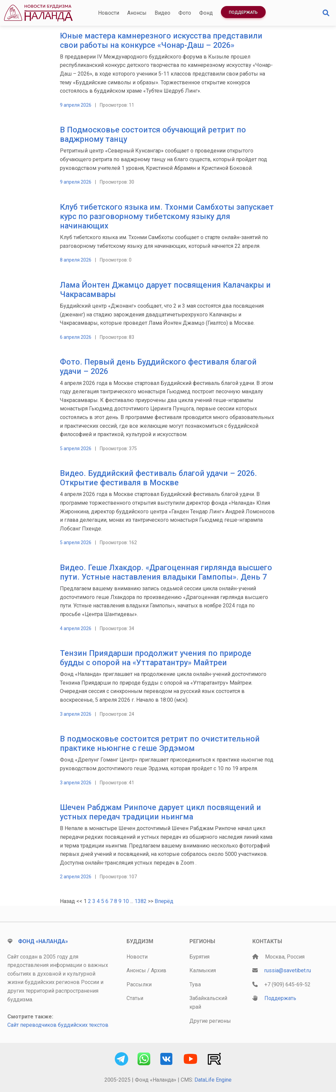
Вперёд (164, 901)
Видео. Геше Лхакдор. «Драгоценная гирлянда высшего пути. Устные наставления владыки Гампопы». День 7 (166, 572)
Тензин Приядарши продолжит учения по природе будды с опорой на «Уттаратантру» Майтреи (155, 658)
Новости (108, 13)
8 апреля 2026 (75, 260)
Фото (184, 13)
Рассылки (139, 984)
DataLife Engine (213, 1080)
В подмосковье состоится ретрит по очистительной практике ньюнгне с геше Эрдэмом (160, 743)
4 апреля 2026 (75, 628)
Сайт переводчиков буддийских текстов (57, 1025)
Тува (195, 984)
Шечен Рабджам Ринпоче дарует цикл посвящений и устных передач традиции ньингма (160, 812)
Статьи (135, 998)
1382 (141, 901)
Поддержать (243, 12)
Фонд (206, 13)
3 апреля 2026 (75, 714)
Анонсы (137, 13)
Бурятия (199, 957)
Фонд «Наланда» (43, 941)
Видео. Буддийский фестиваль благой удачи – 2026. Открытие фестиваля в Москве (158, 478)
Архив (158, 970)
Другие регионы (210, 1021)
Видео (162, 13)
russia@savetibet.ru (287, 970)
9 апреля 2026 (75, 105)
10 (126, 901)
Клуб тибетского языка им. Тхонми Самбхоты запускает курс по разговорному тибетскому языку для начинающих (167, 216)
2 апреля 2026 (75, 876)
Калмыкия (202, 970)
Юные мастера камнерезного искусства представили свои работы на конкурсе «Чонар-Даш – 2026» (161, 40)
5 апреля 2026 (75, 448)
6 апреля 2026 (75, 337)
